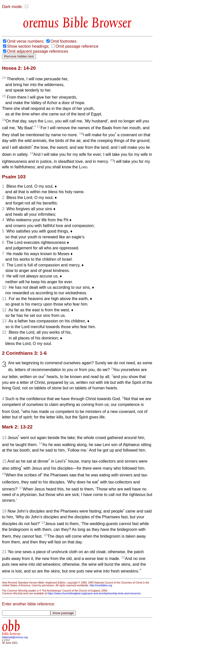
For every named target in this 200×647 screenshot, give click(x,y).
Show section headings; (28, 46)
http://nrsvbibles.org (101, 585)
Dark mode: (12, 7)
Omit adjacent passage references (37, 51)
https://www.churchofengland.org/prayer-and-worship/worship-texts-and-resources (94, 593)
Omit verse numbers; (25, 41)
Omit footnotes (63, 41)
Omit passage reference (76, 46)
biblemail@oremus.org (15, 637)
